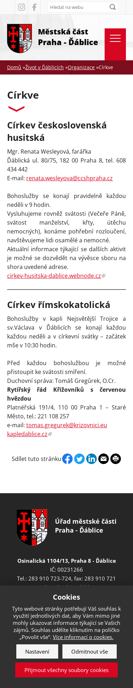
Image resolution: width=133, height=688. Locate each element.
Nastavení (37, 651)
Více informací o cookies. (83, 636)
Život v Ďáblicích (44, 67)
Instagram (21, 7)
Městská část (68, 37)
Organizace (81, 67)
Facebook (34, 7)
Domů (14, 67)
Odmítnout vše (89, 651)
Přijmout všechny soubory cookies (66, 669)
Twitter (79, 458)
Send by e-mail (103, 458)
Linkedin (91, 458)
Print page (115, 458)
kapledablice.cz (29, 434)
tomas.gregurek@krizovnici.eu (66, 425)
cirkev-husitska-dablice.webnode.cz (56, 276)
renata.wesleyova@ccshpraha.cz (69, 178)
